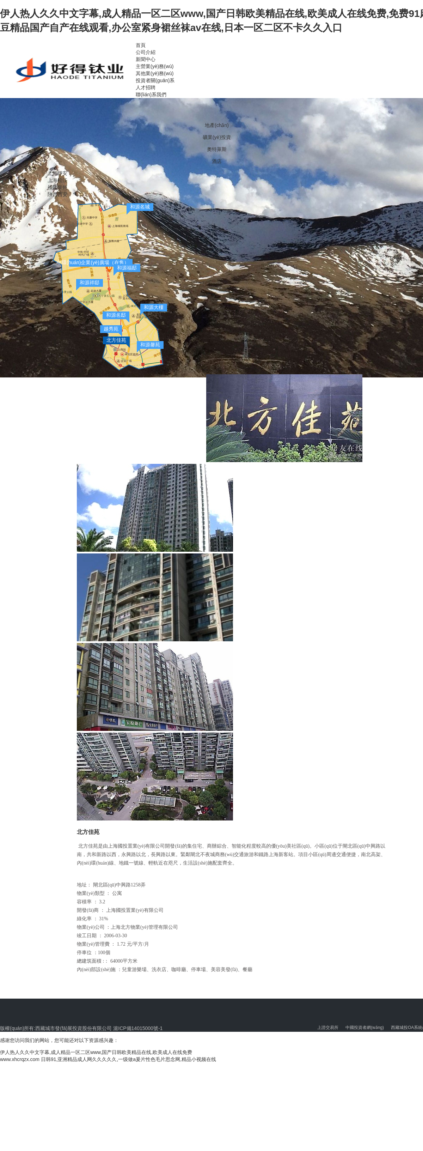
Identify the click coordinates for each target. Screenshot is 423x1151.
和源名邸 (116, 315)
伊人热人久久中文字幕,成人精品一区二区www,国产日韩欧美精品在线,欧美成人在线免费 (96, 1052)
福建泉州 (57, 187)
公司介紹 (145, 52)
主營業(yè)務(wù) (154, 66)
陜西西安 (57, 194)
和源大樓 (154, 307)
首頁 (141, 45)
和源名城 (140, 207)
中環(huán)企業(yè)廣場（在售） (93, 262)
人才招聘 (145, 87)
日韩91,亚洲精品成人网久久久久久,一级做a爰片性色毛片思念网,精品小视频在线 (128, 1059)
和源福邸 (127, 268)
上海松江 (57, 180)
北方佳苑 (116, 340)
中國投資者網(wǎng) (364, 1027)
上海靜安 (57, 173)
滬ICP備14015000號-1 (137, 1028)
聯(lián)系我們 (151, 94)
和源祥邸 (89, 282)
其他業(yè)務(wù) (154, 73)
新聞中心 (145, 59)
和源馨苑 (150, 344)
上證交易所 (327, 1027)
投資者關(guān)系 (155, 80)
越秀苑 (111, 329)
